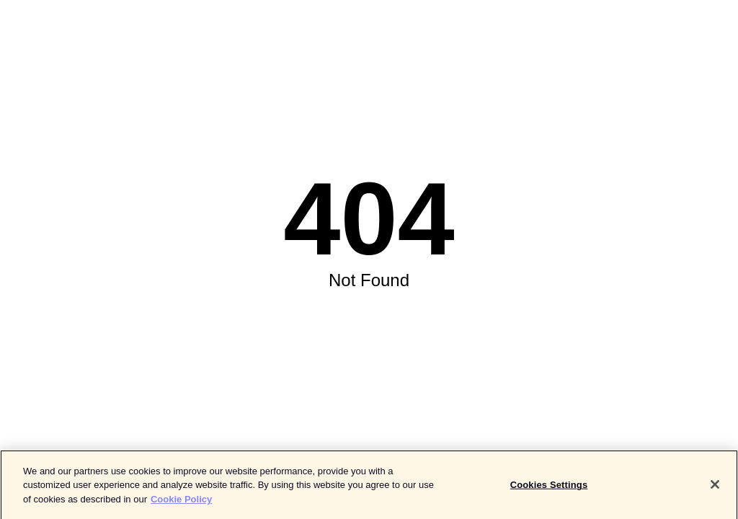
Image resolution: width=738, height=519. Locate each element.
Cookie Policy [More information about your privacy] (181, 502)
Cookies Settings (549, 487)
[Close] (715, 487)
